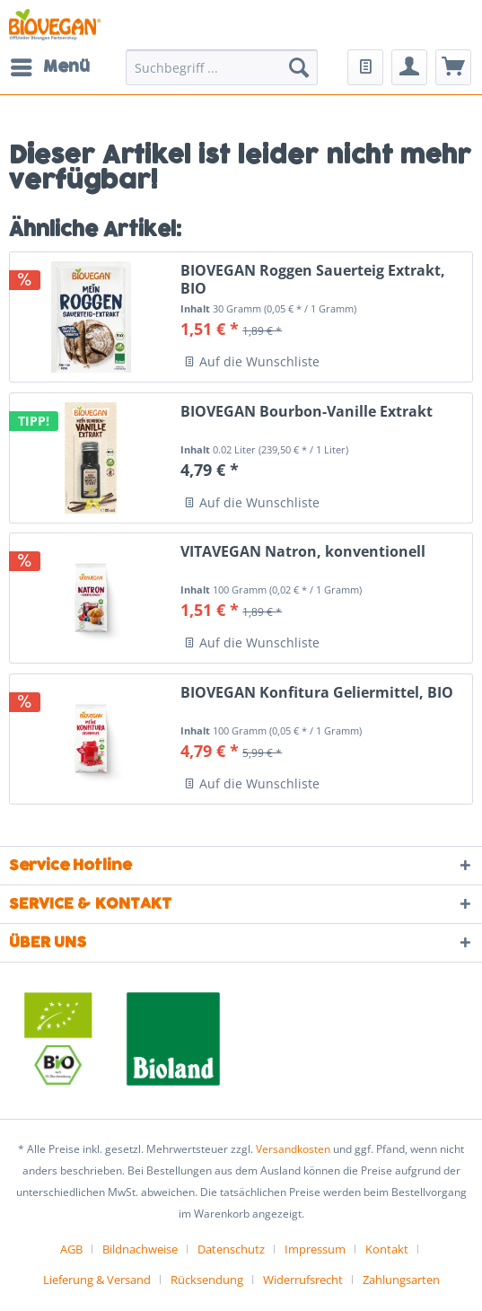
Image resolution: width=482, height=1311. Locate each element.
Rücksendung (207, 1279)
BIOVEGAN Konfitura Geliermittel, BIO (316, 692)
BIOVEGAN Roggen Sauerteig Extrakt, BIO (312, 279)
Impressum (315, 1249)
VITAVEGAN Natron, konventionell (302, 551)
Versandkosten (293, 1149)
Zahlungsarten (401, 1279)
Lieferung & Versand (97, 1279)
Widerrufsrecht (303, 1279)
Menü (50, 65)
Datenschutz (231, 1249)
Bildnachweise (140, 1249)
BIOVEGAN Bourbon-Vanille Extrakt (306, 411)
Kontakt (386, 1249)
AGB (71, 1249)
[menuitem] (49, 67)
